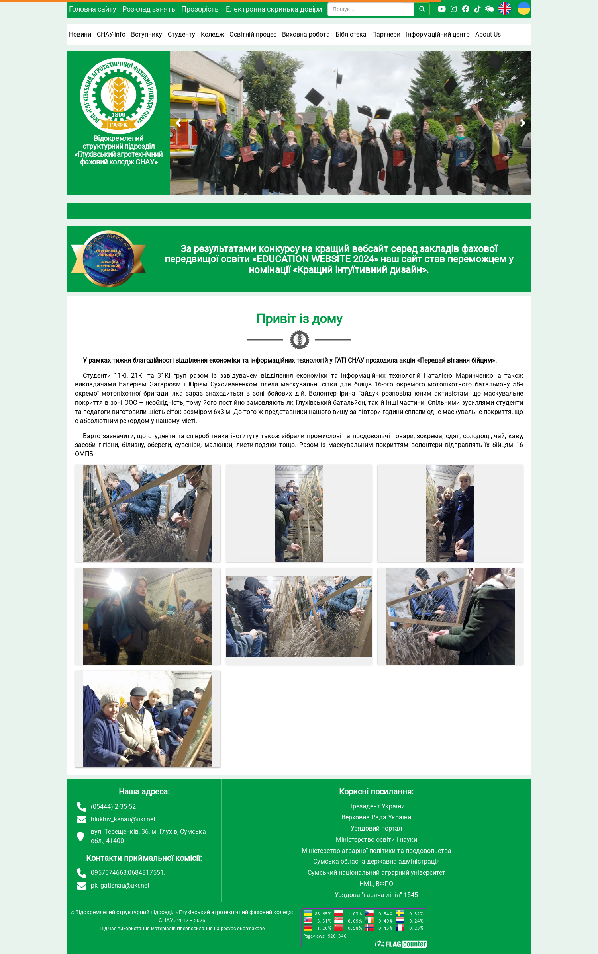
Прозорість (200, 9)
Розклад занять (148, 9)
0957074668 (109, 872)
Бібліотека (351, 34)
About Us (488, 34)
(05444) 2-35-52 (113, 806)
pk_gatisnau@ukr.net (120, 885)
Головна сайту (92, 9)
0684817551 (146, 872)
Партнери (386, 34)
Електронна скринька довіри (274, 9)
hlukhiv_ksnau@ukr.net (123, 819)
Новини (80, 34)
